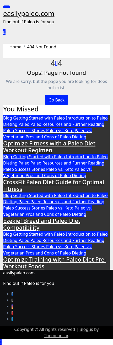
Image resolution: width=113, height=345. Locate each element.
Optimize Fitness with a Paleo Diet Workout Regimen (49, 146)
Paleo (25, 124)
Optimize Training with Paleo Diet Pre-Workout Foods (54, 263)
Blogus (86, 329)
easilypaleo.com (29, 13)
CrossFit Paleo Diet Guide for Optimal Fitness (53, 185)
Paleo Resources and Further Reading (67, 124)
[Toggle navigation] (6, 6)
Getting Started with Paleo (39, 118)
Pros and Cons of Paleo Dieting (56, 137)
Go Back (56, 100)
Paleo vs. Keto (60, 130)
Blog (8, 118)
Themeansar (56, 335)
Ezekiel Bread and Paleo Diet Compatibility (41, 224)
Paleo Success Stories (24, 130)
